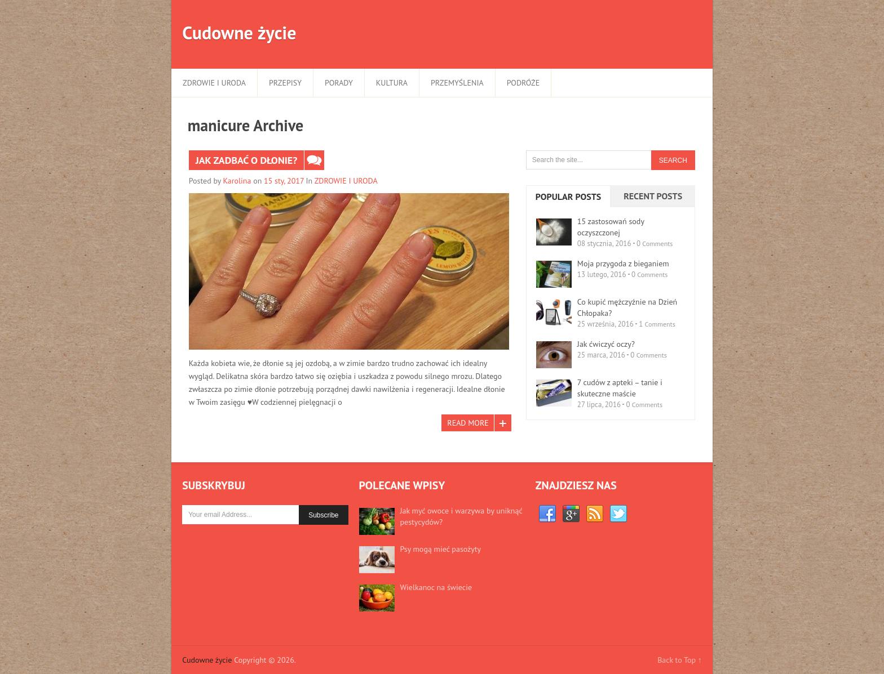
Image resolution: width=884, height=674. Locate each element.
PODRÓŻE (523, 83)
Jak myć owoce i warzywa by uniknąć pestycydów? (461, 516)
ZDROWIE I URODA (214, 83)
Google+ (571, 514)
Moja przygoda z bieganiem (623, 263)
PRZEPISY (285, 83)
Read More (467, 423)
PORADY (339, 83)
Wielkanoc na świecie (436, 587)
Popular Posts (568, 196)
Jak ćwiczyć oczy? (606, 344)
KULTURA (392, 83)
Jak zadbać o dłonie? (247, 160)
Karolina (237, 181)
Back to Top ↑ (679, 660)
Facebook (547, 514)
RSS (595, 514)
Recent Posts (653, 196)
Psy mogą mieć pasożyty (440, 549)
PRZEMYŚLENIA (457, 83)
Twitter (618, 514)
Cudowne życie (239, 32)
